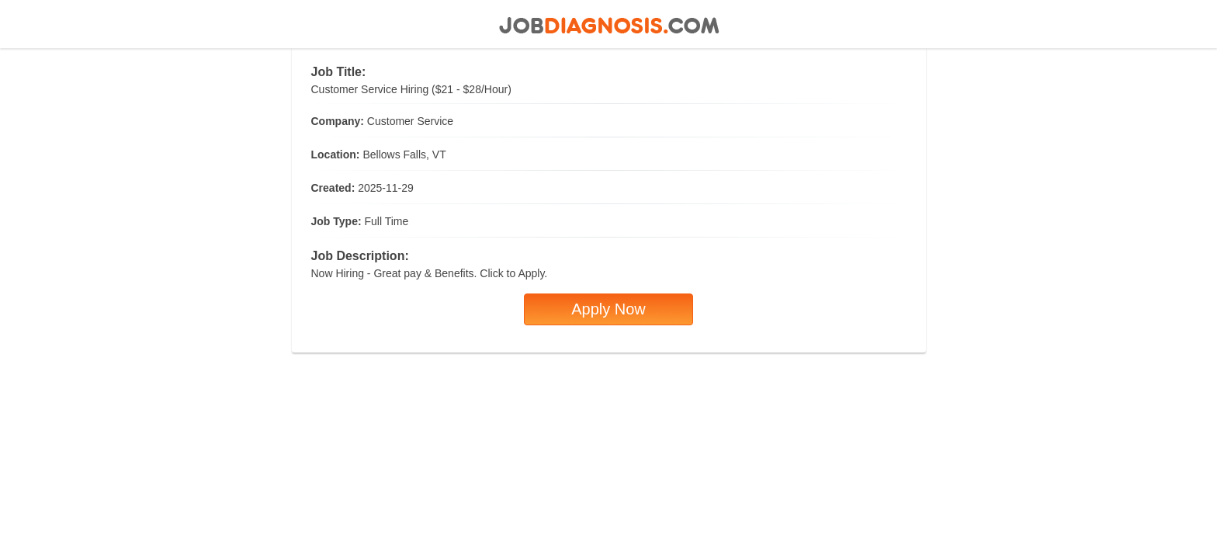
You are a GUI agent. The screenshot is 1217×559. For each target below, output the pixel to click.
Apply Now (608, 309)
